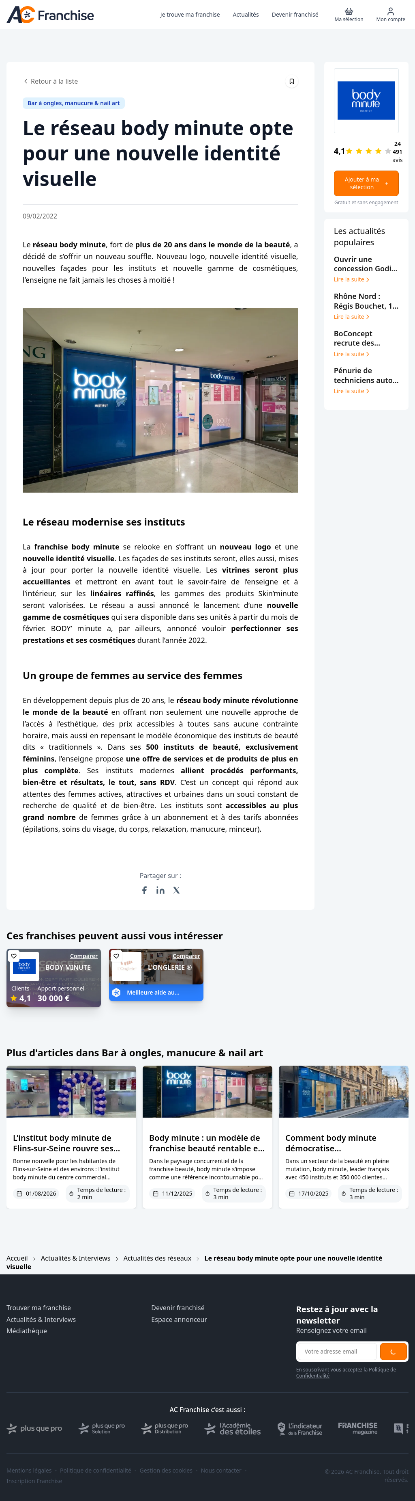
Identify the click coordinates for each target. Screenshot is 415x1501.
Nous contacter (221, 1470)
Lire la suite (352, 279)
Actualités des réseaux (157, 1258)
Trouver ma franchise (38, 1308)
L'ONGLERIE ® (170, 967)
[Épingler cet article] (291, 81)
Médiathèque (26, 1331)
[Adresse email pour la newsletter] (337, 1351)
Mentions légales (29, 1470)
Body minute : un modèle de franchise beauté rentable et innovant (205, 1148)
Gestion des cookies (166, 1470)
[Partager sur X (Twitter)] (176, 890)
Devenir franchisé (177, 1308)
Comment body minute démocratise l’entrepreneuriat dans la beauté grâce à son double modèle (337, 1158)
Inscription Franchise (34, 1481)
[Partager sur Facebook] (144, 890)
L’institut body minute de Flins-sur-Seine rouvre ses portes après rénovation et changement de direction (65, 1153)
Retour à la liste (50, 81)
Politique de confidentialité (95, 1470)
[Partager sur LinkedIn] (160, 890)
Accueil (17, 1258)
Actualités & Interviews (75, 1258)
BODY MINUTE (68, 967)
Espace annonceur (179, 1319)
